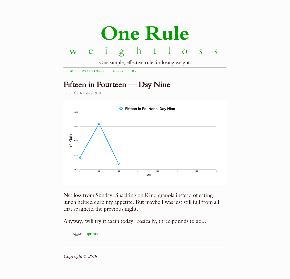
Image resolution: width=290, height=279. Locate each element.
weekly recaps (93, 70)
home (68, 70)
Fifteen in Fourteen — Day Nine (116, 85)
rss (134, 70)
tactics (118, 70)
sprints (92, 233)
